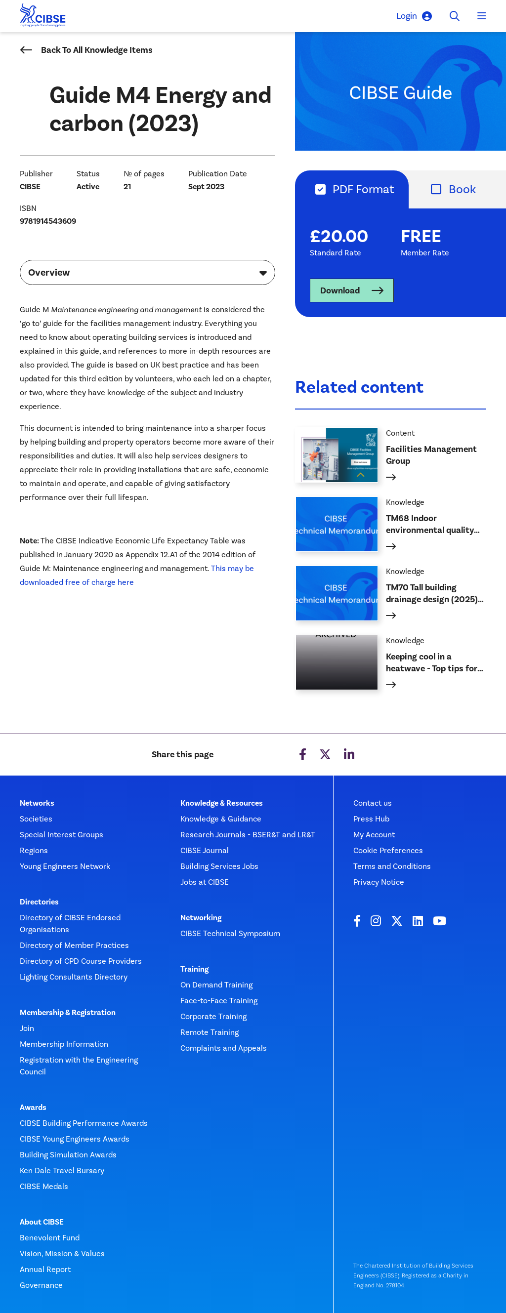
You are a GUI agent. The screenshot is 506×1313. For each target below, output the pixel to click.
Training (194, 969)
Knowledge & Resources (221, 803)
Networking (200, 918)
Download (340, 290)
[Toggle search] (454, 16)
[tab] (351, 189)
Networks (37, 803)
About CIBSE (42, 1222)
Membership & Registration (68, 1013)
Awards (33, 1107)
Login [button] (414, 16)
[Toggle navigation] (481, 16)
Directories (39, 902)
